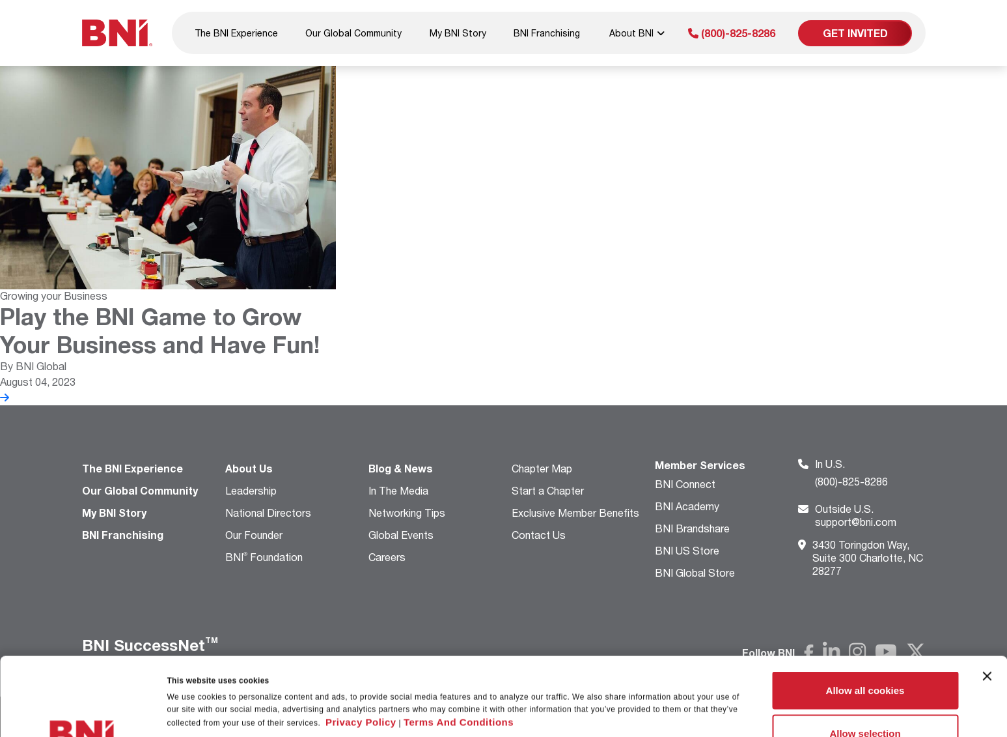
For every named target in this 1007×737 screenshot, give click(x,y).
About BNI (637, 32)
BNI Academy (687, 506)
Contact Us (539, 534)
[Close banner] (986, 602)
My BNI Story (458, 32)
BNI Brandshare (692, 528)
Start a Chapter (548, 490)
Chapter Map (542, 468)
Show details (666, 689)
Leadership (251, 490)
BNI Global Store (695, 572)
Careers (387, 557)
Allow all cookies (865, 616)
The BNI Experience (236, 32)
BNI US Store (687, 550)
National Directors (268, 512)
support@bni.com (855, 515)
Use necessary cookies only (865, 702)
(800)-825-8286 (731, 33)
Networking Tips (406, 512)
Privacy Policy (360, 648)
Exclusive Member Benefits (575, 512)
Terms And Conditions (459, 648)
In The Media (398, 490)
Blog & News (400, 468)
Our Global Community (353, 32)
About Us (249, 468)
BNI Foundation (264, 557)
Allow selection (864, 659)
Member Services (700, 465)
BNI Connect (685, 484)
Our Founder (254, 534)
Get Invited (855, 33)
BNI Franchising (547, 32)
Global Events (401, 534)
